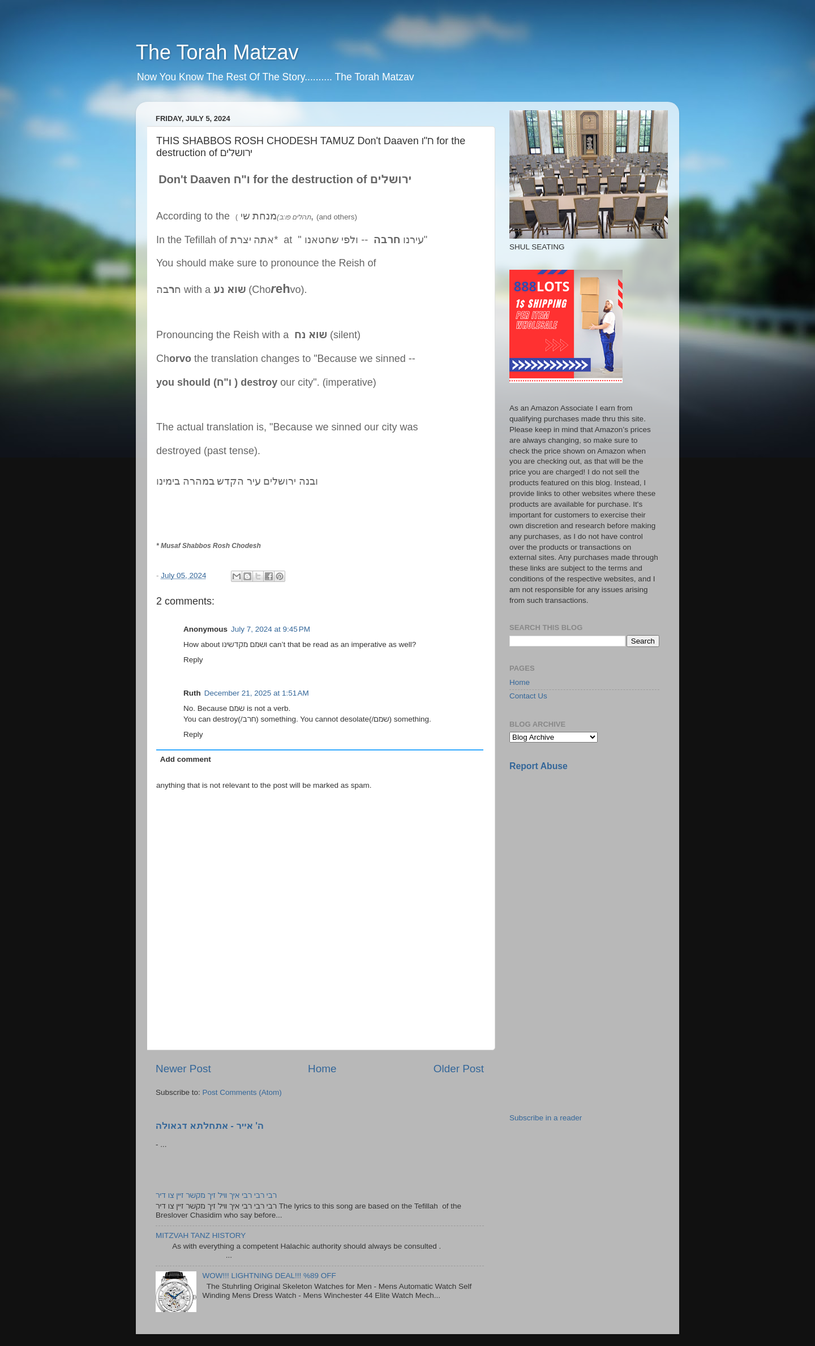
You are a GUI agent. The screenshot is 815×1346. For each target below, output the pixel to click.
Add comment (185, 759)
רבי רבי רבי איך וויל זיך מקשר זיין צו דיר (216, 1195)
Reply (193, 659)
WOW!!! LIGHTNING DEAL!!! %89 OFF (269, 1275)
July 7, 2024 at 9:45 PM (270, 629)
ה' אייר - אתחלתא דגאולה (210, 1126)
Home (322, 1069)
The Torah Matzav (217, 52)
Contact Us (528, 696)
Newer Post (183, 1069)
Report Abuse (538, 766)
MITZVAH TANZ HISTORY (201, 1235)
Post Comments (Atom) (242, 1092)
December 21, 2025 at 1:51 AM (256, 693)
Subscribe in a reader (545, 1118)
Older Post (459, 1069)
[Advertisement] (594, 860)
